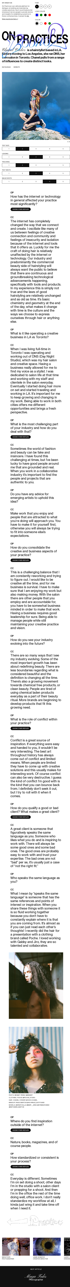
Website (17, 67)
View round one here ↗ (10, 19)
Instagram (6, 67)
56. (28, 16)
